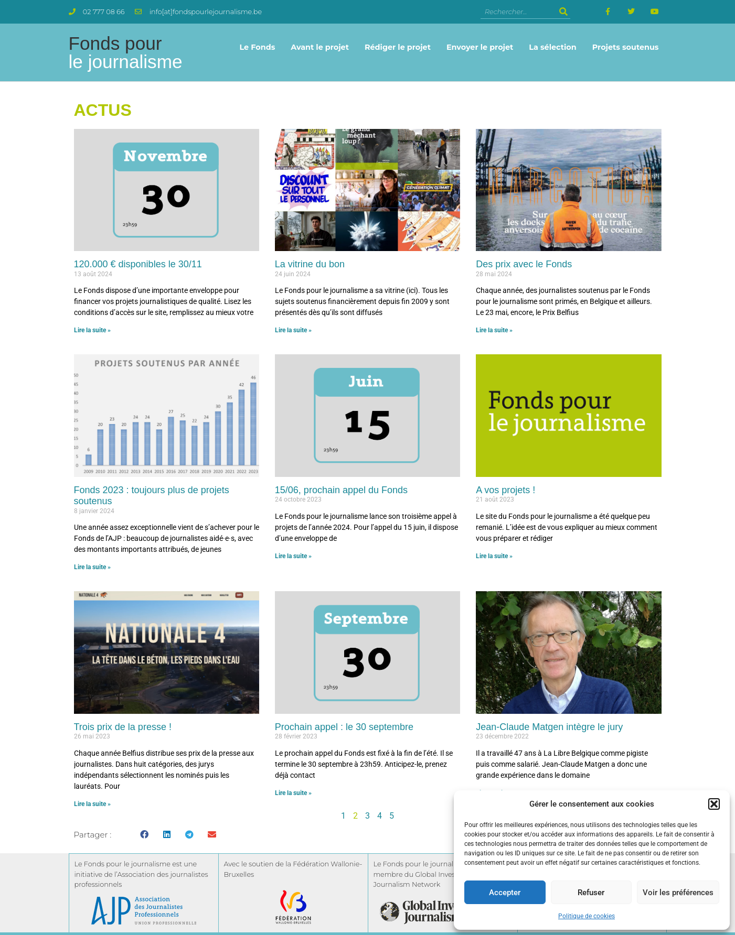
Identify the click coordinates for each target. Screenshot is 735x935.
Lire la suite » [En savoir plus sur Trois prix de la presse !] (92, 804)
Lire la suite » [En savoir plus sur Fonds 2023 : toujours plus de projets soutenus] (92, 567)
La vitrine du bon (310, 264)
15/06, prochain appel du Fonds (341, 490)
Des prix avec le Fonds (524, 264)
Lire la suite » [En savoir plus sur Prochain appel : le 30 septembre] (293, 793)
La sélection (552, 47)
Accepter (504, 892)
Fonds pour (126, 52)
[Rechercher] (563, 11)
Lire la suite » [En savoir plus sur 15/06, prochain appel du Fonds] (293, 556)
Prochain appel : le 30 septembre (344, 727)
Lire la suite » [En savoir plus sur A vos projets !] (494, 556)
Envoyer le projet (479, 47)
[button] (714, 804)
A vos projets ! (505, 490)
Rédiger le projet (398, 47)
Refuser (591, 892)
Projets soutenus (625, 47)
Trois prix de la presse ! (123, 727)
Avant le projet (320, 47)
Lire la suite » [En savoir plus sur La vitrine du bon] (293, 330)
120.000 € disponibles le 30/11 (138, 264)
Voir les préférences (678, 892)
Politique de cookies (586, 916)
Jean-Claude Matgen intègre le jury (549, 727)
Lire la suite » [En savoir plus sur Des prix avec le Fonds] (494, 330)
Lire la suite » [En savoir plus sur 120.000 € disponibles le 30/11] (92, 330)
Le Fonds (257, 47)
